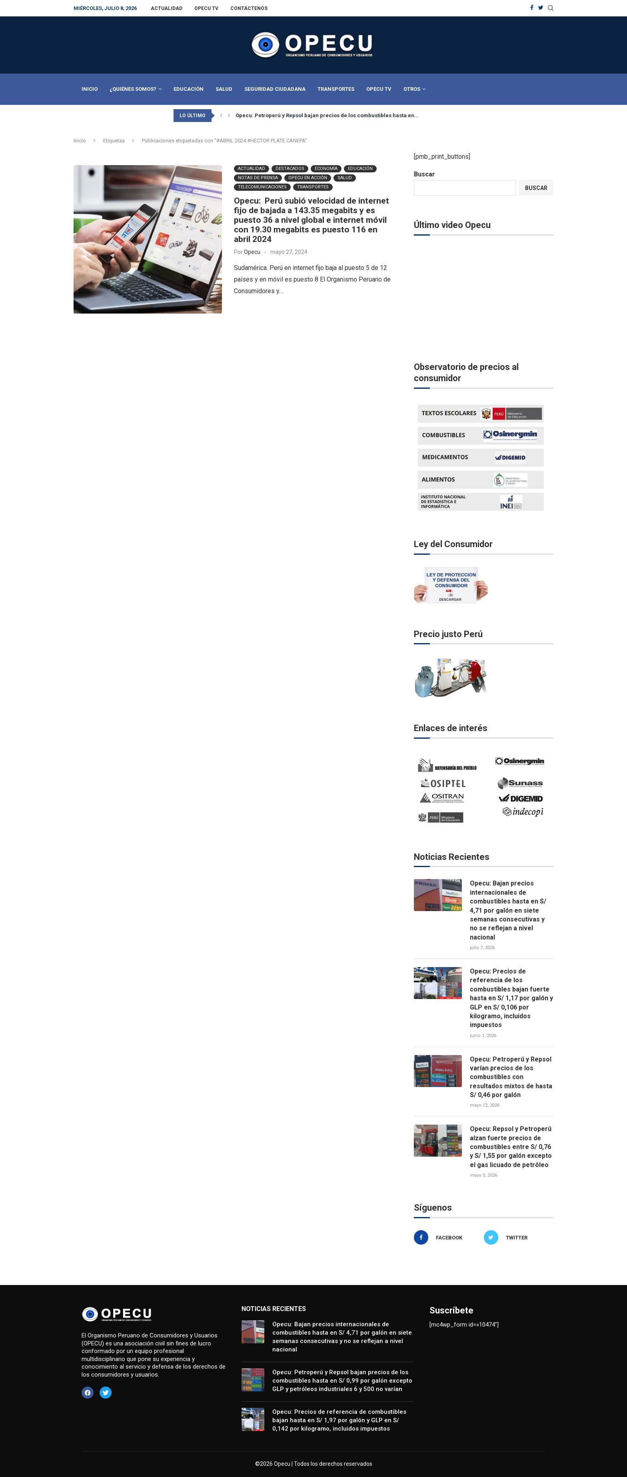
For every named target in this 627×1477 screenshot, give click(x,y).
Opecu (252, 251)
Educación (189, 89)
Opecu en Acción (307, 177)
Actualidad (166, 8)
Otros (411, 89)
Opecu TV (206, 8)
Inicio (90, 89)
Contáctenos (249, 8)
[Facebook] (532, 8)
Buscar (424, 174)
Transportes (335, 89)
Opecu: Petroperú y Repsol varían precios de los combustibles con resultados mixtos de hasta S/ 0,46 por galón (511, 1077)
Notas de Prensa (258, 177)
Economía (326, 168)
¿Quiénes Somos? (133, 89)
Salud (224, 89)
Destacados (290, 168)
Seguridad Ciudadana (275, 89)
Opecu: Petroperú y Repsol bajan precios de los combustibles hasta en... (327, 115)
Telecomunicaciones (262, 186)
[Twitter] (541, 8)
